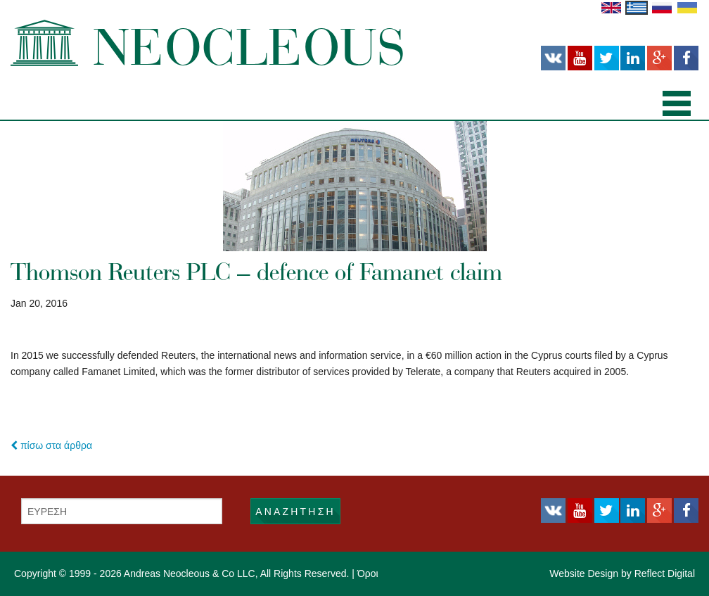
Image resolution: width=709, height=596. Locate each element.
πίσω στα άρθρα (51, 445)
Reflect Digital (664, 573)
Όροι (367, 573)
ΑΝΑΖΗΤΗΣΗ (295, 511)
